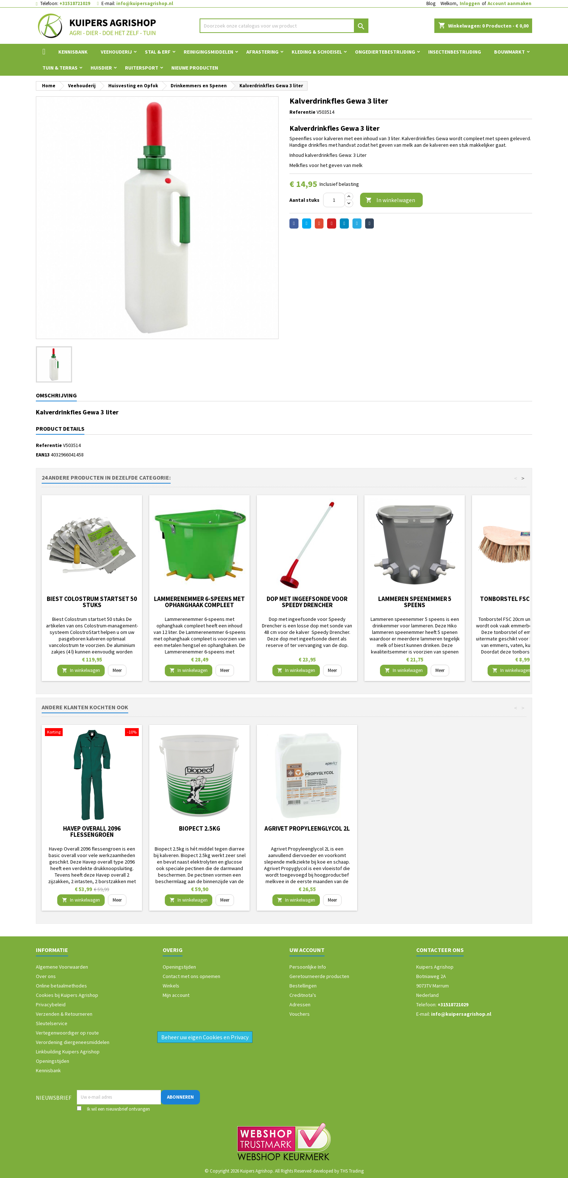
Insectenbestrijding (454, 52)
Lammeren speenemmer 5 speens (414, 602)
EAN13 (43, 454)
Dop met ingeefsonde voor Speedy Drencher (307, 602)
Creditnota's (302, 995)
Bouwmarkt (509, 52)
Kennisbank (73, 52)
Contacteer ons (440, 949)
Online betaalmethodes (61, 985)
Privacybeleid (51, 1004)
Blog (430, 3)
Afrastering (262, 52)
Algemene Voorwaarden (62, 967)
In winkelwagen (390, 200)
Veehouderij (116, 52)
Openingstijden (52, 1061)
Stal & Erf (158, 52)
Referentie (302, 112)
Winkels (171, 985)
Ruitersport (141, 67)
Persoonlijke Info (307, 967)
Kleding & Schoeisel (317, 52)
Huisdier (101, 67)
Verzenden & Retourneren (64, 1014)
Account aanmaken (509, 3)
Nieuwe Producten (194, 67)
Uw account (307, 949)
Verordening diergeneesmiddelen (72, 1042)
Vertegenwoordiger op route (67, 1032)
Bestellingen (303, 985)
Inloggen (470, 3)
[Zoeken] (284, 25)
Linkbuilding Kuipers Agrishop (68, 1051)
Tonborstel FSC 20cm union (522, 599)
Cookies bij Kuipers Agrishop (67, 995)
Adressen (299, 1004)
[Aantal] (334, 200)
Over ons (46, 976)
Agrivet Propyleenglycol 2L (307, 828)
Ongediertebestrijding (385, 52)
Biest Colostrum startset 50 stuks (92, 602)
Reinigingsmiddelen (208, 52)
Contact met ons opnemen (191, 976)
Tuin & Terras (60, 67)
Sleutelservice (51, 1023)
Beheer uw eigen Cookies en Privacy (204, 1037)
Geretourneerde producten (319, 976)
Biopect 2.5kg (199, 828)
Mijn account (176, 995)
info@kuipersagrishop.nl (144, 3)
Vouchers (299, 1014)
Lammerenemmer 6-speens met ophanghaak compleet (199, 602)
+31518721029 (74, 3)
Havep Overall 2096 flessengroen (92, 831)
